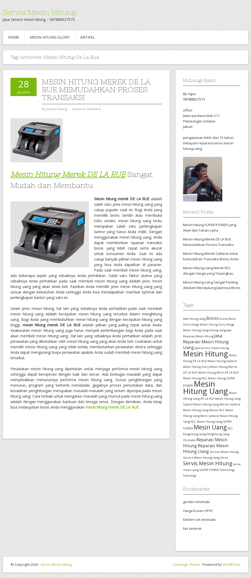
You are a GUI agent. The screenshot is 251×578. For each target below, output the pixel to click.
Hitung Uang (217, 330)
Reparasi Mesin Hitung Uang (206, 448)
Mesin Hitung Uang (205, 387)
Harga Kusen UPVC (198, 510)
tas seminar (192, 528)
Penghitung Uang (194, 434)
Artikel (87, 37)
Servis (224, 457)
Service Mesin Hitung (224, 452)
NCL (230, 428)
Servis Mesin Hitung (39, 12)
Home (13, 37)
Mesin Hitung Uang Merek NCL (204, 410)
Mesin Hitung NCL (195, 378)
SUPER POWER (209, 470)
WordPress (231, 564)
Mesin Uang (210, 427)
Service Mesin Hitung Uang (201, 457)
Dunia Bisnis (227, 319)
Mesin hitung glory (50, 37)
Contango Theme (186, 564)
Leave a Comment (86, 109)
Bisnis (212, 318)
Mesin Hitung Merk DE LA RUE (218, 372)
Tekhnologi (227, 470)
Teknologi (189, 475)
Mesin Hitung (205, 353)
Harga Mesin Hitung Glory (208, 324)
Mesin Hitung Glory (196, 367)
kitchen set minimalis (199, 519)
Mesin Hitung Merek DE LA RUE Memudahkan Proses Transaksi (96, 90)
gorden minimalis (196, 501)
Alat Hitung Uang (194, 319)
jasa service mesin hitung (212, 348)
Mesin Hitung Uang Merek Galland (216, 404)
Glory (186, 324)
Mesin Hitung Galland (222, 361)
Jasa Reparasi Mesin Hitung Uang (206, 341)
